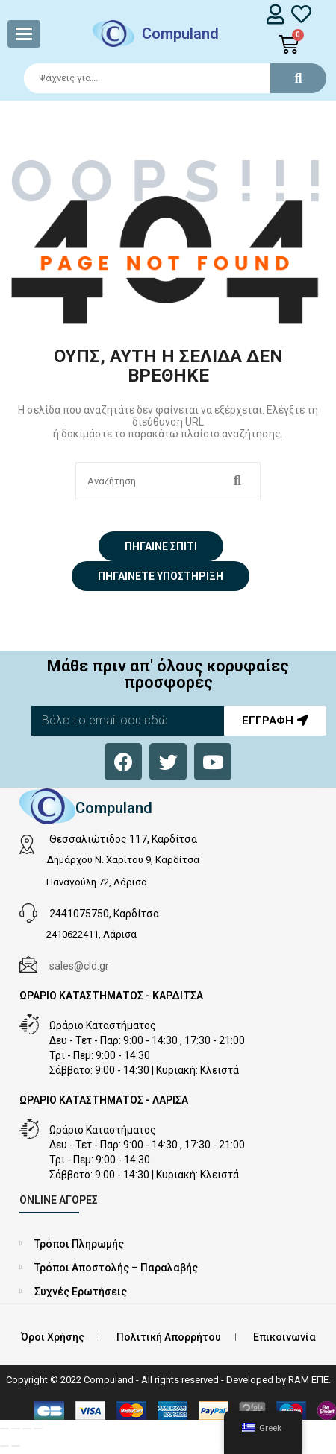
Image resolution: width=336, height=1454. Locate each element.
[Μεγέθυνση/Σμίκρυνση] (4, 1428)
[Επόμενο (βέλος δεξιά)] (15, 1446)
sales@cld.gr (79, 966)
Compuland (180, 33)
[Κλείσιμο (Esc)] (38, 1428)
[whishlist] (301, 14)
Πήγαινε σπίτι (161, 546)
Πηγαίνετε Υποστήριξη (160, 576)
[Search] (168, 78)
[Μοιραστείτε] (26, 1428)
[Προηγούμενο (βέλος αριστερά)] (4, 1446)
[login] (276, 14)
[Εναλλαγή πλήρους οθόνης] (15, 1428)
